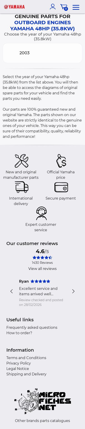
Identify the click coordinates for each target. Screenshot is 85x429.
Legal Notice (17, 369)
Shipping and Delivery (26, 374)
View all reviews (42, 269)
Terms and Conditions (26, 358)
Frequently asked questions (31, 327)
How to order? (19, 333)
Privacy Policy (18, 363)
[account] (54, 6)
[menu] (76, 6)
